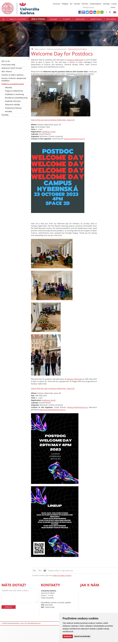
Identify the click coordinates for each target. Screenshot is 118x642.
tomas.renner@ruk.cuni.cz (74, 139)
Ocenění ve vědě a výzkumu (13, 75)
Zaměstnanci (96, 19)
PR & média (111, 19)
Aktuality (8, 87)
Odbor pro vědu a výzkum (62, 575)
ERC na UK (6, 61)
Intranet (77, 4)
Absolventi (80, 19)
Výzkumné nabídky (12, 104)
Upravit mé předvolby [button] (82, 636)
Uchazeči (54, 19)
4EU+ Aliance (7, 71)
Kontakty (106, 4)
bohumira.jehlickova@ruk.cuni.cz (52, 410)
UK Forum (56, 4)
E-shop (114, 4)
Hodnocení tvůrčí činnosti (12, 68)
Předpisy (65, 4)
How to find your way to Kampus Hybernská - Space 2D (52, 120)
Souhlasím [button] (68, 636)
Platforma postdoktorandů (56, 49)
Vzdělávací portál (48, 132)
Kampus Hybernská (75, 60)
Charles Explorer (95, 4)
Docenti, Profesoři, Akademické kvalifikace (14, 79)
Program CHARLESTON (14, 91)
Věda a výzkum (38, 19)
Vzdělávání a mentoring (14, 94)
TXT (40, 571)
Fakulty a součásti (17, 19)
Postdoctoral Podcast (13, 108)
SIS (71, 4)
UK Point (85, 4)
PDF (34, 571)
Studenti (66, 19)
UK (3, 19)
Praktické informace (13, 101)
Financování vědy (8, 64)
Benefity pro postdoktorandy (16, 98)
